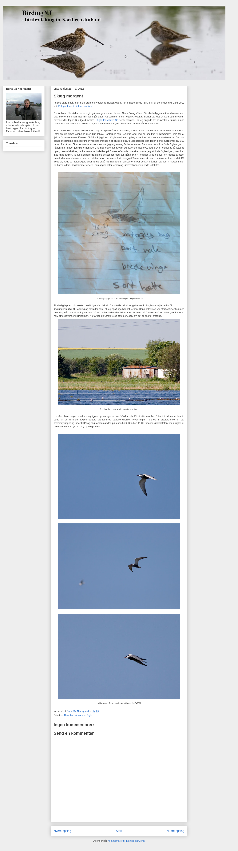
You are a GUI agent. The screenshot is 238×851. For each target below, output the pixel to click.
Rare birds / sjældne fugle (78, 715)
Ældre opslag (175, 831)
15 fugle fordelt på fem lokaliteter (75, 106)
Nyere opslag (62, 831)
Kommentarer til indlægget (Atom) (126, 840)
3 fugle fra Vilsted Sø (106, 120)
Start (119, 831)
